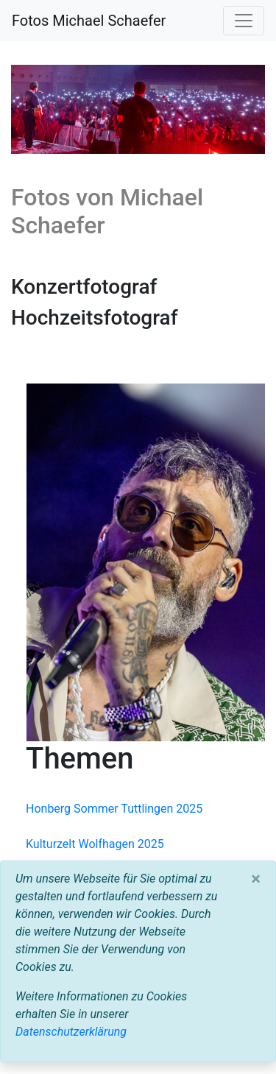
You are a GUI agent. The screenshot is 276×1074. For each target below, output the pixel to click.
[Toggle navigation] (243, 20)
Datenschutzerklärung (71, 1032)
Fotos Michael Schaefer (89, 20)
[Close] (255, 879)
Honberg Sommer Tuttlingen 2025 (114, 809)
